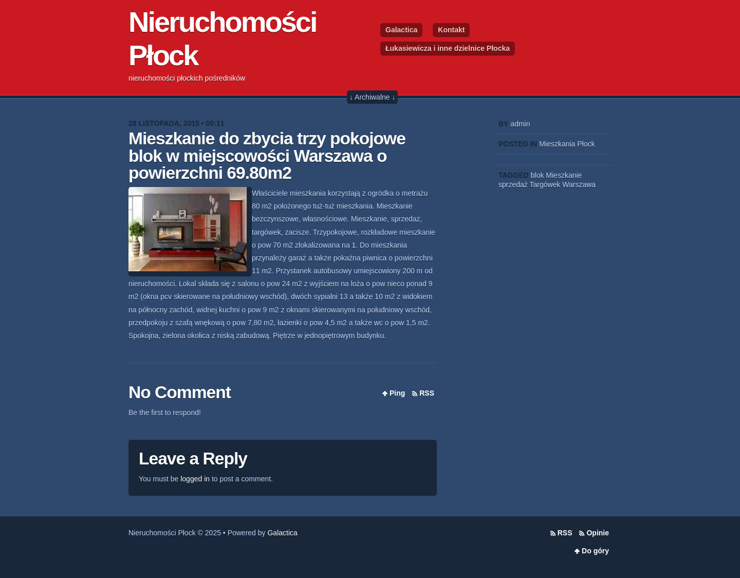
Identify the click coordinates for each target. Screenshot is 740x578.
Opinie (597, 533)
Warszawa (579, 184)
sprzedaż (513, 184)
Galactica (401, 30)
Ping (397, 393)
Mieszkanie (564, 175)
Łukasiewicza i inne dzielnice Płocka (447, 48)
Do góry (595, 551)
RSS (426, 393)
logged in (195, 479)
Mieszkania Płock (567, 144)
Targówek (544, 184)
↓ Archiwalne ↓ (372, 97)
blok (537, 175)
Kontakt (451, 30)
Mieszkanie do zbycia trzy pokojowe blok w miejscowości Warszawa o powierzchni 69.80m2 (266, 155)
